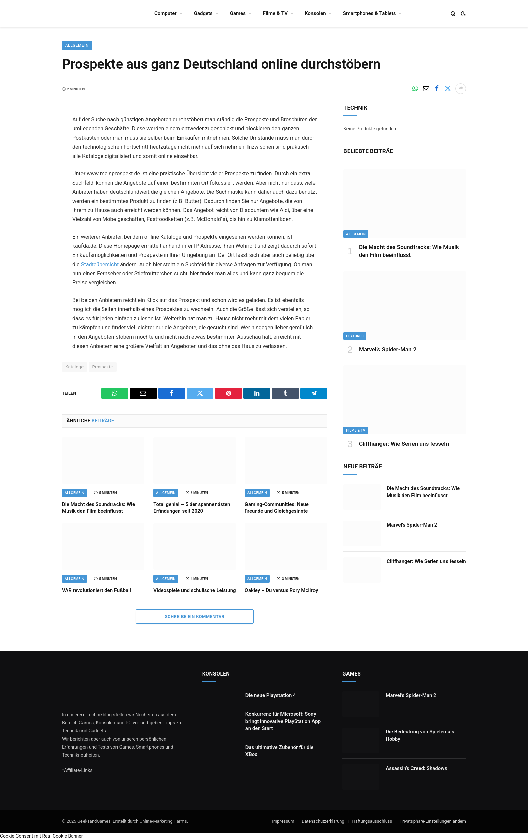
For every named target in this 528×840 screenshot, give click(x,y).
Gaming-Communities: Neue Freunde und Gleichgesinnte (277, 507)
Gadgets (203, 13)
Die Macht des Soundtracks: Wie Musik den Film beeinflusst (98, 507)
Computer (165, 13)
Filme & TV (275, 13)
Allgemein (77, 45)
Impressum (283, 821)
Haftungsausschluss (372, 821)
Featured (355, 336)
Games (238, 13)
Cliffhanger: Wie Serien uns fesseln (404, 443)
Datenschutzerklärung (323, 821)
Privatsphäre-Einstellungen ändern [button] (433, 821)
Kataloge (74, 366)
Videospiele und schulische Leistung (194, 591)
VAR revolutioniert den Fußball (96, 591)
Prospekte (102, 366)
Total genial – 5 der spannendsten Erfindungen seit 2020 (191, 507)
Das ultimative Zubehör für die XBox (279, 750)
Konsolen (315, 13)
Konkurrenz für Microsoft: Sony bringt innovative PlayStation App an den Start (283, 721)
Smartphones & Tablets (369, 13)
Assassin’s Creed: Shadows (416, 768)
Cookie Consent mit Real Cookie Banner (41, 836)
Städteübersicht (100, 264)
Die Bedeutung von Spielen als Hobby (420, 735)
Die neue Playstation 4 (270, 695)
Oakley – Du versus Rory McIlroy (281, 591)
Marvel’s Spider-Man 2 (387, 349)
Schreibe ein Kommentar (195, 616)
